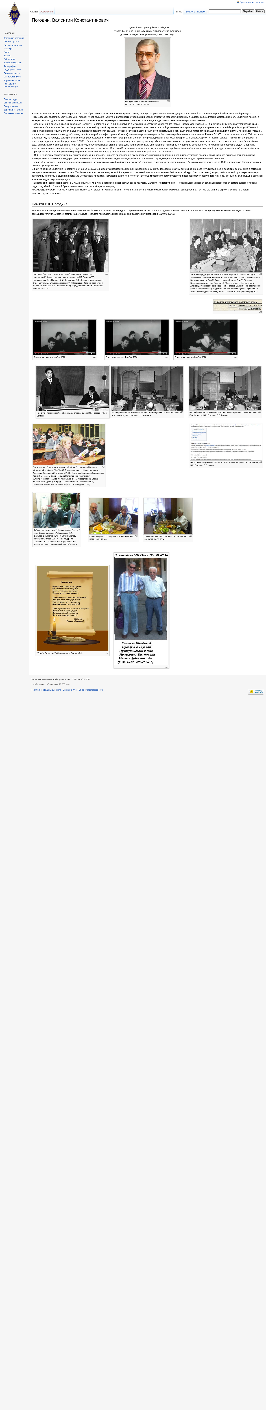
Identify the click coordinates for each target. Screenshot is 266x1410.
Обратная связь (11, 73)
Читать (178, 11)
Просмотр (189, 11)
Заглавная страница (14, 38)
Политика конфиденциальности (46, 690)
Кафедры (8, 48)
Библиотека (9, 59)
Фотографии (10, 66)
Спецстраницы (11, 106)
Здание (7, 55)
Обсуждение (46, 11)
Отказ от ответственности (91, 690)
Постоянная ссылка (13, 113)
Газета (7, 52)
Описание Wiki (70, 690)
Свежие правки (11, 41)
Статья (34, 11)
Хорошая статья (12, 80)
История (201, 11)
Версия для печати (13, 110)
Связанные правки (13, 102)
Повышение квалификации (11, 85)
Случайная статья (13, 45)
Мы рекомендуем (12, 76)
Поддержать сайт (12, 69)
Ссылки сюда (10, 99)
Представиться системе (252, 2)
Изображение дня (12, 62)
